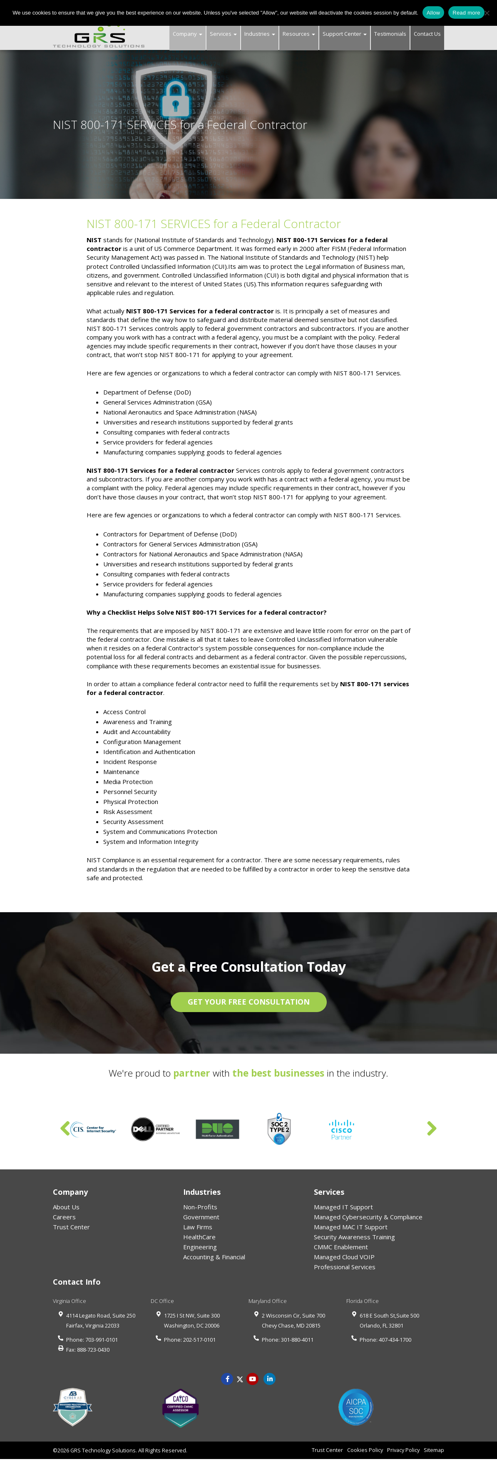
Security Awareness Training (354, 1237)
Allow (433, 13)
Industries (259, 33)
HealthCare (199, 1237)
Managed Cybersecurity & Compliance (368, 1217)
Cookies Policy (365, 1450)
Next (431, 1129)
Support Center (345, 33)
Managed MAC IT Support (351, 1227)
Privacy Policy (403, 1450)
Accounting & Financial (214, 1257)
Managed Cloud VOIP (344, 1257)
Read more (466, 13)
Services (223, 33)
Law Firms (197, 1227)
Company (187, 33)
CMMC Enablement (341, 1247)
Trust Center (71, 1227)
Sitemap (434, 1450)
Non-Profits (200, 1207)
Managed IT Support (343, 1207)
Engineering (200, 1247)
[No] (486, 13)
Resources (299, 33)
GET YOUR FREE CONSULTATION (249, 1002)
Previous (65, 1129)
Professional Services (344, 1267)
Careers (64, 1217)
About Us (66, 1207)
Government (201, 1217)
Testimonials (390, 33)
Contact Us (427, 33)
